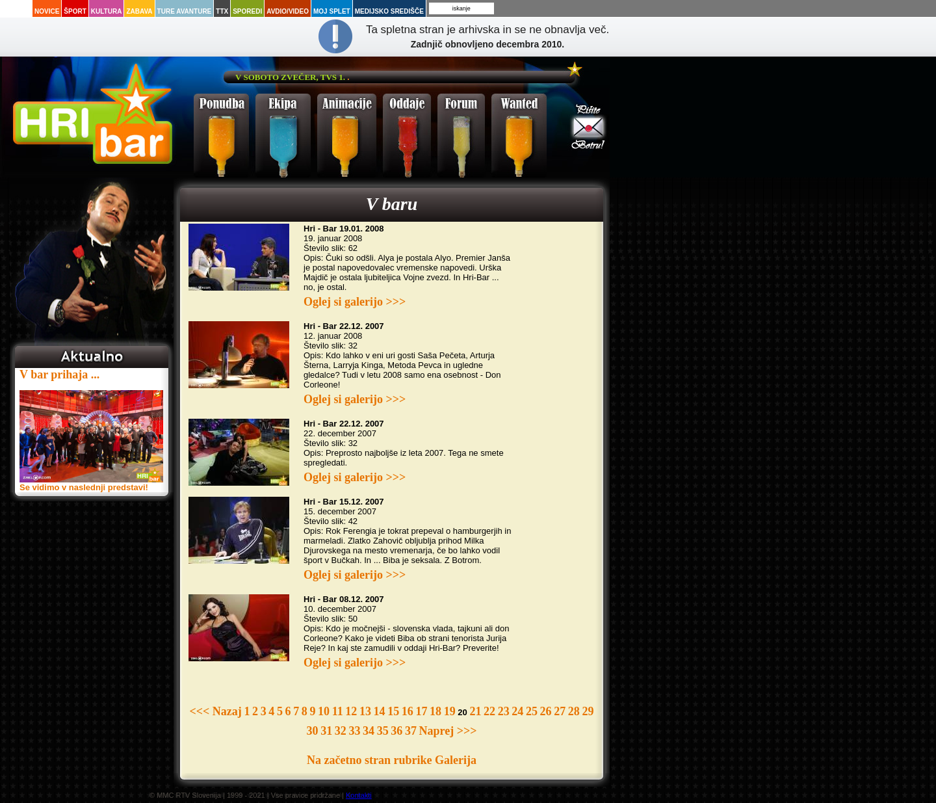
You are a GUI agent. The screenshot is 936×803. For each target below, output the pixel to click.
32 (340, 730)
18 (435, 711)
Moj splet (331, 11)
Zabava (139, 11)
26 (546, 711)
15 (393, 711)
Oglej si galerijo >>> (355, 301)
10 (324, 711)
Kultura (106, 11)
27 (560, 711)
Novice (46, 11)
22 (489, 711)
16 (407, 711)
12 (351, 711)
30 (312, 730)
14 (379, 711)
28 (574, 711)
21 (475, 711)
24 (517, 711)
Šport (75, 11)
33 (354, 730)
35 (383, 730)
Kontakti (359, 795)
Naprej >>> (448, 730)
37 (411, 730)
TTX (222, 11)
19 (450, 711)
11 (337, 711)
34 (368, 730)
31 (326, 730)
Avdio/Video (287, 11)
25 (532, 711)
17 (421, 711)
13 (365, 711)
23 (504, 711)
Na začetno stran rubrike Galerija (391, 760)
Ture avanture (184, 11)
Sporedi (247, 11)
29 (587, 711)
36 (396, 730)
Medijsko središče (389, 11)
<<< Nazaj (216, 711)
